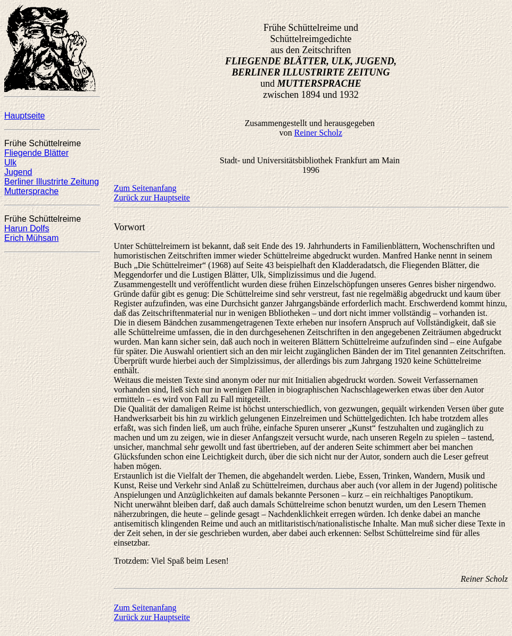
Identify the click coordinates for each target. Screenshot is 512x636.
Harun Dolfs (26, 228)
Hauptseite (24, 115)
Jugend (18, 172)
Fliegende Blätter (36, 152)
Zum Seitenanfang (145, 188)
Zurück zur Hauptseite (152, 197)
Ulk (10, 162)
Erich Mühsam (31, 237)
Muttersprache (31, 191)
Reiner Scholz (318, 132)
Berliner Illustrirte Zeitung (51, 181)
